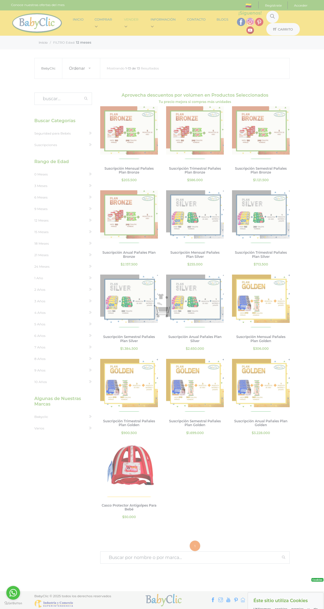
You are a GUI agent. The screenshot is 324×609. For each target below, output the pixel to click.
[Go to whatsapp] (13, 593)
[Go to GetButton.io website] (13, 603)
